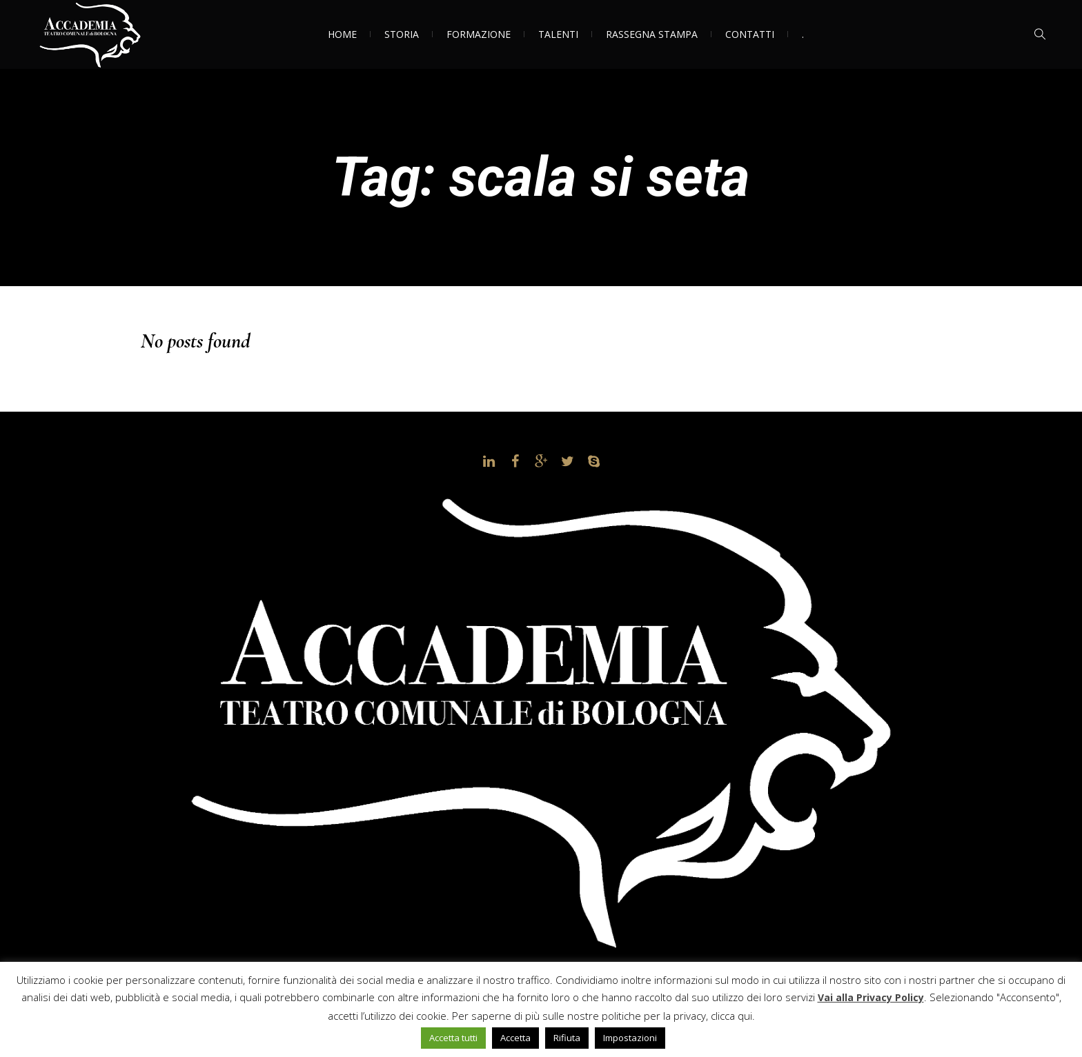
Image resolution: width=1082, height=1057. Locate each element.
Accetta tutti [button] (453, 1037)
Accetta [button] (515, 1037)
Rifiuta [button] (566, 1037)
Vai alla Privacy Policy (871, 997)
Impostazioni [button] (630, 1037)
